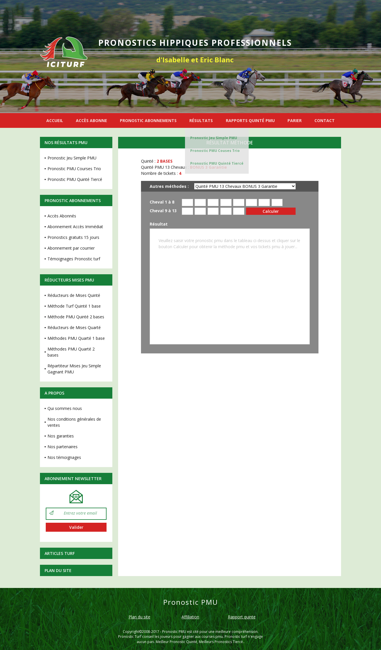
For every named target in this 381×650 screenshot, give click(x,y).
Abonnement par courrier (71, 248)
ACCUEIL (54, 120)
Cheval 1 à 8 (162, 202)
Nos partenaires (62, 446)
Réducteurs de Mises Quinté (73, 295)
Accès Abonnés (61, 216)
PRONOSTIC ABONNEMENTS (148, 120)
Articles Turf (60, 553)
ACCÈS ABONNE (91, 120)
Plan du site (58, 570)
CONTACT (324, 120)
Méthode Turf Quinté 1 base (74, 306)
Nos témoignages (64, 457)
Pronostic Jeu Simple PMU (213, 137)
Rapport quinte (242, 617)
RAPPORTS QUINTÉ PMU (250, 120)
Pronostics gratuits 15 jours (73, 237)
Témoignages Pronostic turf (73, 259)
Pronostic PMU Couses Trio (215, 150)
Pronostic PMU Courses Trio (74, 168)
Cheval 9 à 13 (163, 211)
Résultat (159, 224)
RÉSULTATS (201, 120)
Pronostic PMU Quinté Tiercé (216, 163)
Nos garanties (60, 436)
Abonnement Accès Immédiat (75, 226)
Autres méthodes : (169, 186)
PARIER (294, 120)
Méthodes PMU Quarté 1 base (76, 338)
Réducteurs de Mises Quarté (74, 327)
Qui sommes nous (64, 408)
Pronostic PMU (174, 631)
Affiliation (190, 617)
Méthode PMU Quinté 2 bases (75, 316)
